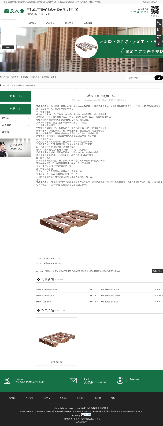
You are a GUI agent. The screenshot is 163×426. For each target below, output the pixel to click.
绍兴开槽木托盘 (87, 271)
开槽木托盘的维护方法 (110, 289)
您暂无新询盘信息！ (151, 2)
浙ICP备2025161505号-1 (90, 419)
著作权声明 (67, 419)
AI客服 (8, 47)
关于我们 (32, 23)
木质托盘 (14, 77)
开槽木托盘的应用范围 (110, 302)
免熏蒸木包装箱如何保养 (53, 263)
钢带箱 (5, 132)
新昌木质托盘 (40, 2)
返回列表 (157, 270)
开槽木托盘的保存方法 (45, 296)
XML (113, 398)
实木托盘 (45, 77)
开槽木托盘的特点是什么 (111, 296)
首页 (14, 85)
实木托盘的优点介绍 (51, 258)
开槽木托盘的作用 (43, 302)
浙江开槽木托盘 (113, 271)
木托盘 (54, 77)
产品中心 (50, 23)
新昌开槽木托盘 (74, 271)
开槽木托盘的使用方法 (26, 85)
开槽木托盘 (34, 77)
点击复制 (84, 408)
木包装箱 (6, 125)
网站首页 (12, 398)
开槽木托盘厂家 (61, 271)
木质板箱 (24, 77)
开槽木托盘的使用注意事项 (47, 289)
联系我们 (88, 23)
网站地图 (97, 398)
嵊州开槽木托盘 (100, 271)
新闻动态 (69, 23)
